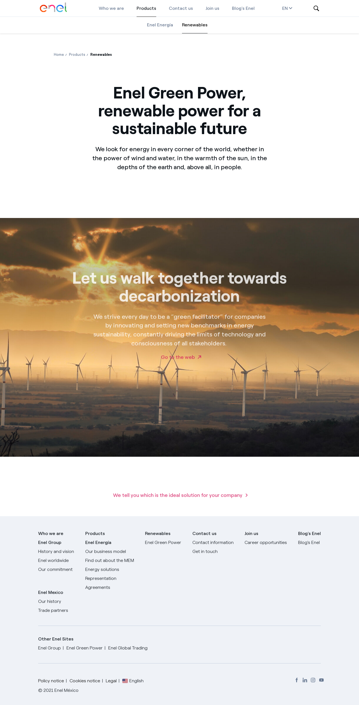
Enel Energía (160, 24)
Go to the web (178, 364)
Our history (49, 601)
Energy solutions (102, 569)
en (287, 8)
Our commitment (55, 569)
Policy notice (51, 680)
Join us (212, 8)
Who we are (111, 8)
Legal (111, 680)
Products (146, 8)
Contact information (213, 542)
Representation (100, 578)
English (136, 680)
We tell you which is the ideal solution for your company (177, 502)
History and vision (56, 551)
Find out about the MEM (109, 560)
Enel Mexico (50, 592)
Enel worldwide (53, 560)
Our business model (105, 551)
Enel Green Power (163, 542)
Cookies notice (85, 680)
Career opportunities (266, 542)
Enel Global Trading (128, 648)
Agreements (97, 587)
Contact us (181, 8)
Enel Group (49, 542)
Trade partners (53, 610)
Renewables (195, 24)
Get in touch (205, 551)
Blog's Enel (243, 8)
